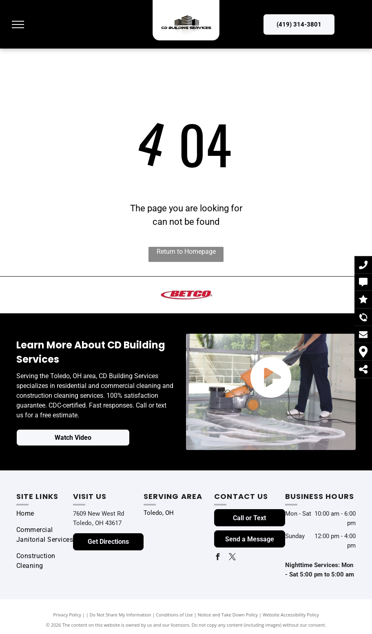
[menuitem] (45, 513)
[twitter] (232, 558)
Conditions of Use (174, 615)
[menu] (18, 24)
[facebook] (217, 558)
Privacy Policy (67, 615)
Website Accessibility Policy (291, 615)
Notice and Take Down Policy (228, 615)
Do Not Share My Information (120, 615)
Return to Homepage (186, 251)
